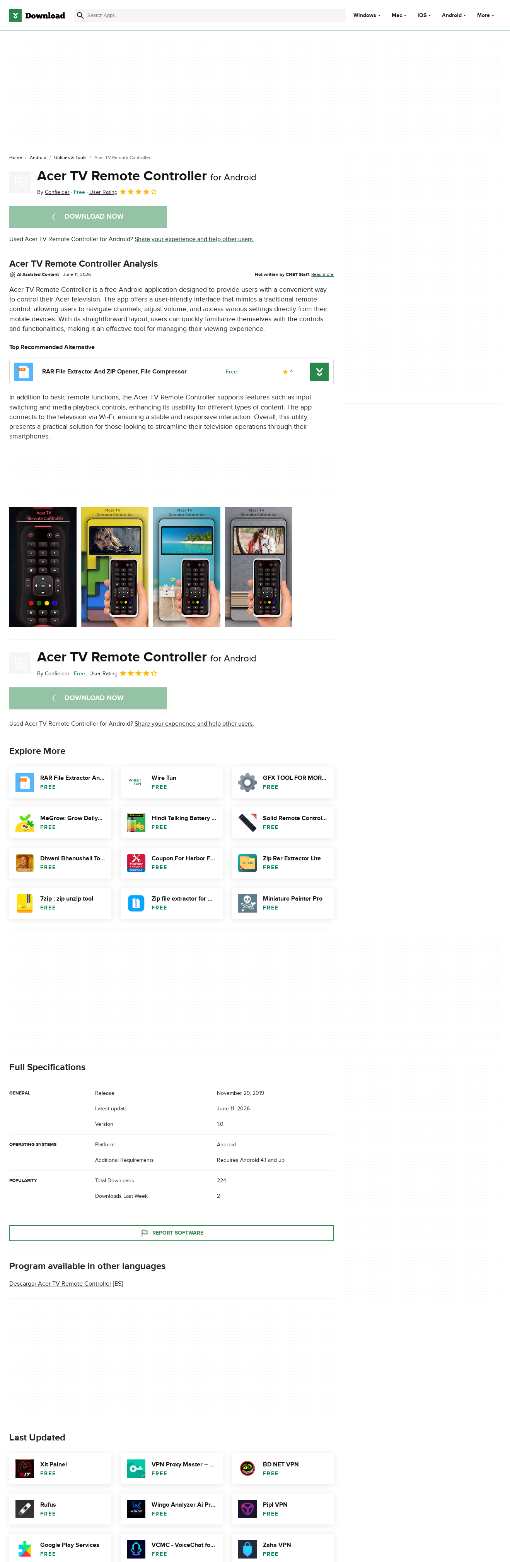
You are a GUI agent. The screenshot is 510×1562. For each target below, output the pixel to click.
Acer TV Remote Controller (146, 176)
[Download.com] (37, 15)
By (53, 192)
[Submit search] (80, 15)
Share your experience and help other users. (194, 239)
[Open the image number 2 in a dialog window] (186, 567)
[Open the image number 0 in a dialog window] (43, 567)
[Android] (38, 158)
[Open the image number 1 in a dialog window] (114, 567)
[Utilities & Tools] (70, 158)
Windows (364, 15)
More (486, 15)
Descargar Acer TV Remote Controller (60, 1284)
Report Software (171, 1232)
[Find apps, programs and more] (210, 15)
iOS (422, 15)
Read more (322, 274)
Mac (397, 15)
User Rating (123, 191)
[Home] (15, 158)
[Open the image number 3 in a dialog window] (258, 567)
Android (452, 15)
